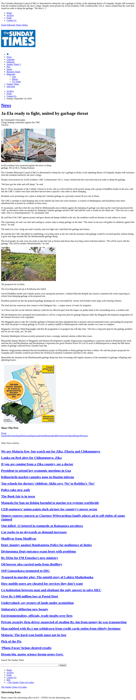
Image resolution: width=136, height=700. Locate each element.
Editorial (10, 62)
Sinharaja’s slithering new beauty (24, 609)
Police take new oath (15, 490)
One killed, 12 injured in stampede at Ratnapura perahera (42, 526)
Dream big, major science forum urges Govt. (32, 654)
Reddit (55, 436)
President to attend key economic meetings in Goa (36, 470)
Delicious (25, 436)
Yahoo (70, 436)
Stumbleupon (46, 436)
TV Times (16, 81)
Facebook (5, 436)
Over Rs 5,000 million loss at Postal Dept (29, 596)
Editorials (11, 25)
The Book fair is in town (18, 496)
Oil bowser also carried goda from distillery (31, 564)
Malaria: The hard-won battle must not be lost (33, 635)
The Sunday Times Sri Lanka (20, 682)
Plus (8, 67)
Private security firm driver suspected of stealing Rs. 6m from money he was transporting (64, 622)
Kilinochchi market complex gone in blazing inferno (37, 477)
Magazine (11, 74)
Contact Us (11, 20)
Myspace (84, 436)
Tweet (3, 433)
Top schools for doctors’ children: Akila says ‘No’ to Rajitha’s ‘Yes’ (48, 483)
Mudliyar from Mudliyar (18, 538)
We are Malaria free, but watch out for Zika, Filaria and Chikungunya (50, 451)
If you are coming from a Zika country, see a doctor (37, 464)
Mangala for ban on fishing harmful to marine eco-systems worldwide (50, 503)
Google (37, 436)
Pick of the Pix (11, 641)
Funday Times (13, 84)
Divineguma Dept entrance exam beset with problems (38, 551)
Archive (10, 15)
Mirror (15, 79)
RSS (8, 680)
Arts (14, 76)
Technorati (62, 436)
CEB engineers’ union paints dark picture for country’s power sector (49, 509)
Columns (11, 59)
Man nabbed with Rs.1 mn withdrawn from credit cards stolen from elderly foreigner (61, 628)
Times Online (22, 25)
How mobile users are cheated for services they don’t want (42, 583)
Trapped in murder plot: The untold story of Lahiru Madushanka (47, 577)
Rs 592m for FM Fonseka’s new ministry (29, 558)
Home (9, 13)
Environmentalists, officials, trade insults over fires (37, 615)
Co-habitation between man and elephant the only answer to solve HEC (51, 590)
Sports (9, 69)
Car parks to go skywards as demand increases (34, 532)
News (9, 57)
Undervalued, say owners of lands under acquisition (37, 603)
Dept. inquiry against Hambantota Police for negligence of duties (46, 545)
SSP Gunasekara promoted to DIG (25, 570)
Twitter (13, 436)
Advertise (11, 86)
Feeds (9, 18)
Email (18, 436)
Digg (32, 436)
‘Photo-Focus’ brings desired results (26, 648)
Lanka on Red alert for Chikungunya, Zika (31, 457)
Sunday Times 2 (14, 64)
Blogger (76, 436)
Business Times (13, 72)
